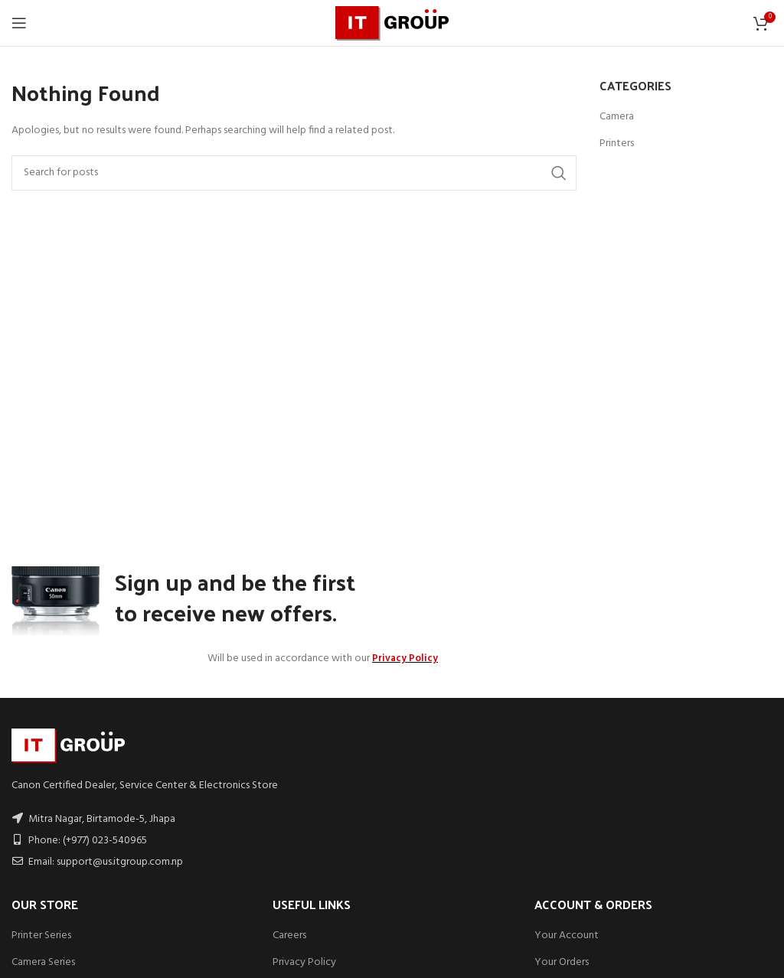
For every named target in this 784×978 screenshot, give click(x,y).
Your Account (566, 935)
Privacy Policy (304, 962)
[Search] (294, 173)
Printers (616, 144)
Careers (289, 935)
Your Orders (561, 962)
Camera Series (43, 962)
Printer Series (41, 935)
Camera (616, 117)
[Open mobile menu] (19, 23)
